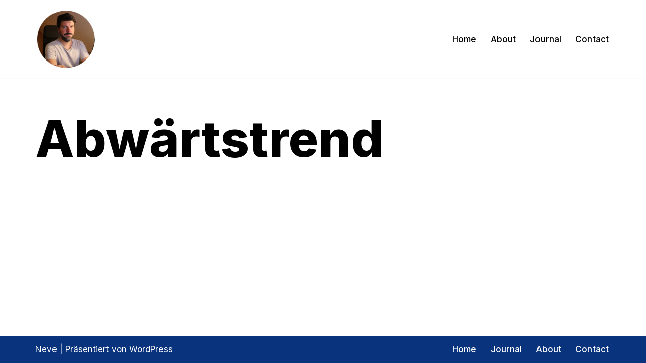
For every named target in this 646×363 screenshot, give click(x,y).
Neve (46, 349)
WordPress (151, 349)
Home (464, 39)
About (503, 39)
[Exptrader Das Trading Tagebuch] (65, 39)
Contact (592, 39)
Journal (545, 39)
